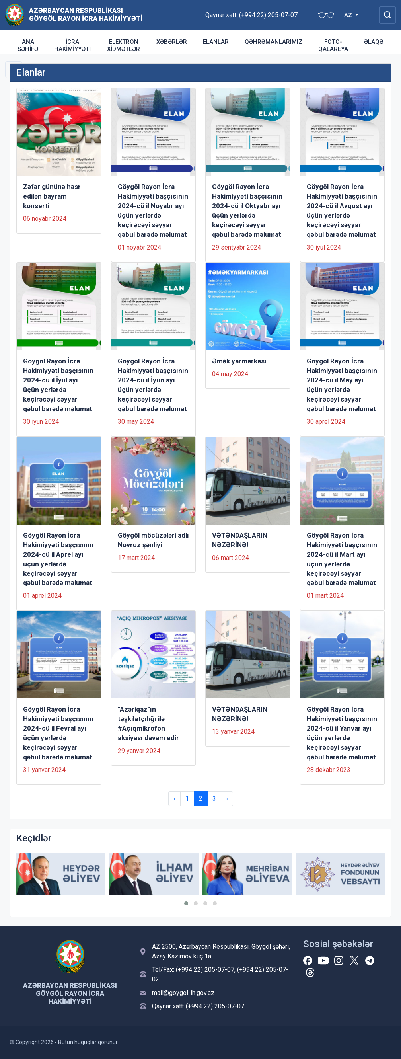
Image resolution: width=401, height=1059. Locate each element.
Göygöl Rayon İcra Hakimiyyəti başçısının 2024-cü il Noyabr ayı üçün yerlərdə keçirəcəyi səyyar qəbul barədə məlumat (153, 210)
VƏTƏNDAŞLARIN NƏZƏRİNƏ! (239, 540)
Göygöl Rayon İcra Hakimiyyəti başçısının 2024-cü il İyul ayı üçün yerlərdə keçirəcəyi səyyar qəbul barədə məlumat (58, 385)
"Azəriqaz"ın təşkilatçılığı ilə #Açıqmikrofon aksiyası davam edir (148, 723)
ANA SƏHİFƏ (28, 45)
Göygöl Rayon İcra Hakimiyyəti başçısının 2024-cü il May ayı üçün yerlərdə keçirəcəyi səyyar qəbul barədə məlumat (342, 385)
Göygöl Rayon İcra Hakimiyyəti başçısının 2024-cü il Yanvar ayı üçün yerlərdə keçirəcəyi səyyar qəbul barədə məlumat (342, 733)
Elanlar (216, 41)
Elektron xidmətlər (123, 45)
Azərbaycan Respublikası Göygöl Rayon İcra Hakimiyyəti (85, 14)
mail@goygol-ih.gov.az (183, 993)
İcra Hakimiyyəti (72, 45)
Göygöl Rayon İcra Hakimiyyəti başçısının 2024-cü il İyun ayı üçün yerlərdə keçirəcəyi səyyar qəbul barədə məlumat (153, 385)
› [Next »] (227, 798)
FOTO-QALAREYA (333, 45)
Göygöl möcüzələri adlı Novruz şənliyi (153, 540)
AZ (349, 15)
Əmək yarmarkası (239, 361)
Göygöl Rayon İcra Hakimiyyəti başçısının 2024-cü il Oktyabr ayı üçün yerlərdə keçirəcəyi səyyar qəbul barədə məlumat (247, 210)
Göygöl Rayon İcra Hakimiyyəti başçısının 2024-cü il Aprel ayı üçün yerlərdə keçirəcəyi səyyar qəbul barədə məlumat (58, 559)
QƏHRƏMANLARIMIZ (273, 41)
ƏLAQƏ (373, 41)
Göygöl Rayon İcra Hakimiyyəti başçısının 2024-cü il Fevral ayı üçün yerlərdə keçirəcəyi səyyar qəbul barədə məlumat (58, 733)
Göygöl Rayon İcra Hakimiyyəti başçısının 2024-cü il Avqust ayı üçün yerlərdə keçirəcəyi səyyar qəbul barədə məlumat (342, 210)
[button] (186, 903)
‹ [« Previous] (174, 798)
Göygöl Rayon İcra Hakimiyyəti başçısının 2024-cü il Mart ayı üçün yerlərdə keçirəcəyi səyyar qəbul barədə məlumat (342, 559)
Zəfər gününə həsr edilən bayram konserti (52, 196)
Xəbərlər (171, 41)
